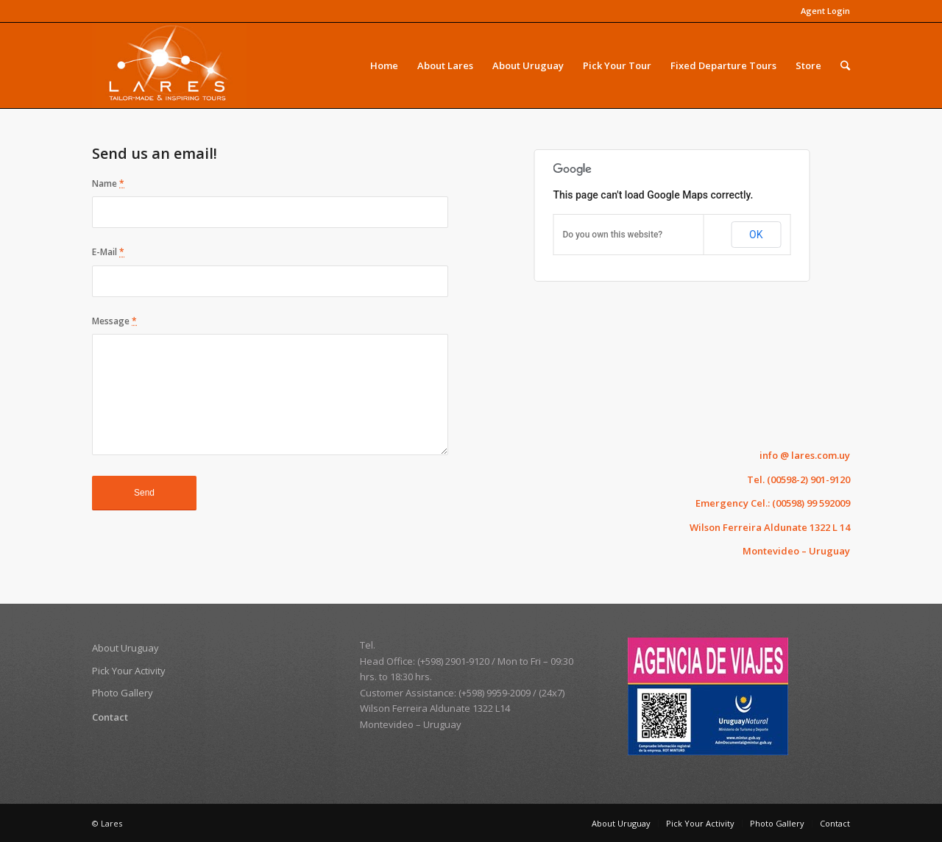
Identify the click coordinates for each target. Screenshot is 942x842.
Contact (110, 717)
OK (755, 234)
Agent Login (825, 10)
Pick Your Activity (129, 670)
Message (114, 321)
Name (108, 183)
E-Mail (108, 252)
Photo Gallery (122, 692)
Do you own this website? (612, 234)
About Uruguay (125, 647)
